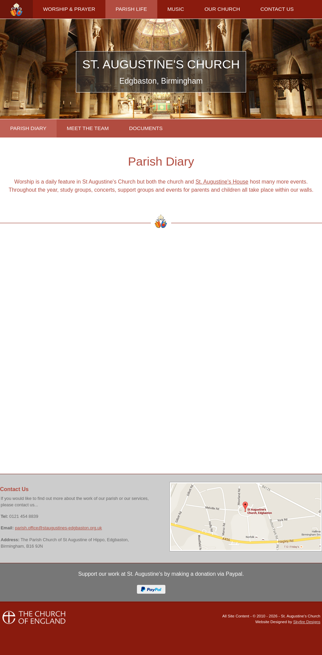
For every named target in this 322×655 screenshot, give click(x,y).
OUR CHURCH (222, 9)
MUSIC (175, 9)
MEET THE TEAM (88, 128)
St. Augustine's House (222, 182)
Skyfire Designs (306, 622)
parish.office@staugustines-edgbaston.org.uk (58, 527)
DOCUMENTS (146, 128)
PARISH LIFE (131, 9)
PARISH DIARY (28, 128)
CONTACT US (277, 9)
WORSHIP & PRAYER (69, 9)
